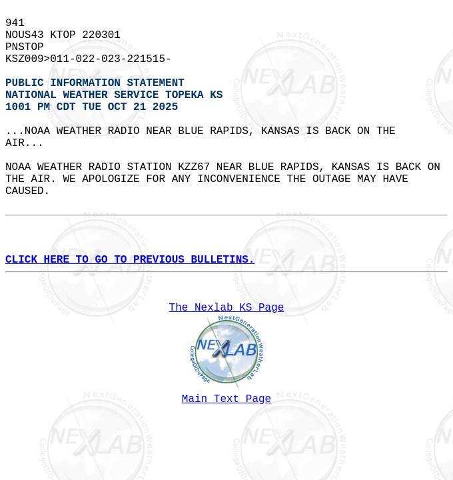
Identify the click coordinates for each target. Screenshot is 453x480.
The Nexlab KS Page (226, 308)
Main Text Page (226, 399)
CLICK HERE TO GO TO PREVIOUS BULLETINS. (129, 260)
